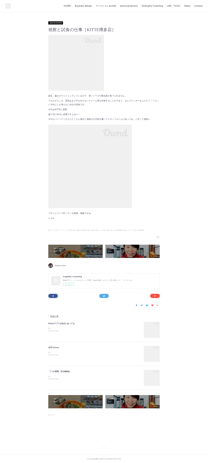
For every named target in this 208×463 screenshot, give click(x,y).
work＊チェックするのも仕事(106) (134, 230)
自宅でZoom (53, 347)
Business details (83, 6)
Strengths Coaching (152, 6)
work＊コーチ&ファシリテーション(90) (60, 230)
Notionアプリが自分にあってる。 (62, 323)
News (187, 6)
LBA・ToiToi (173, 6)
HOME (67, 6)
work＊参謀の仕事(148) (79, 230)
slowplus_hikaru (60, 266)
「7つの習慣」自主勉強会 (59, 371)
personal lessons (129, 6)
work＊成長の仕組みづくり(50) (96, 230)
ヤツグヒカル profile (106, 6)
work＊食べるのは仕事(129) (114, 230)
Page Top (104, 448)
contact (198, 6)
